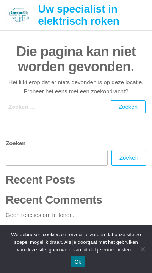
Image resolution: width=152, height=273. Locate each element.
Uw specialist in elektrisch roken (78, 15)
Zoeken (16, 143)
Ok (78, 262)
